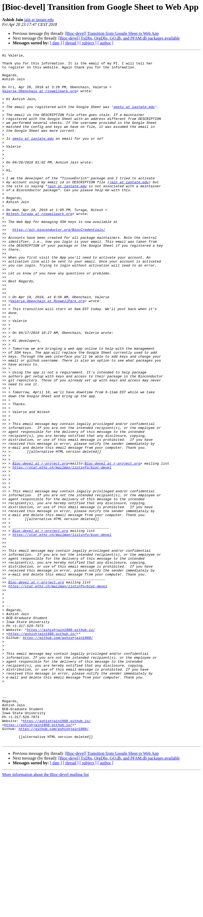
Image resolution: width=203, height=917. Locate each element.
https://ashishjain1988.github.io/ (61, 745)
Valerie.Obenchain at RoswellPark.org (47, 350)
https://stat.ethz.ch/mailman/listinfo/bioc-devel (61, 550)
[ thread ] (71, 43)
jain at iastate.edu (39, 19)
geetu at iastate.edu (134, 117)
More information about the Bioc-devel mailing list (45, 912)
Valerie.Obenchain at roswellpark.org (39, 98)
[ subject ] (88, 43)
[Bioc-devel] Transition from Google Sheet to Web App (112, 33)
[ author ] (105, 43)
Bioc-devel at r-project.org (40, 545)
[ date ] (56, 43)
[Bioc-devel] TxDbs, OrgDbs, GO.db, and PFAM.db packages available (118, 38)
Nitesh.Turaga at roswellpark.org (39, 246)
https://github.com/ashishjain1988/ (58, 754)
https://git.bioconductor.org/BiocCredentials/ (58, 265)
